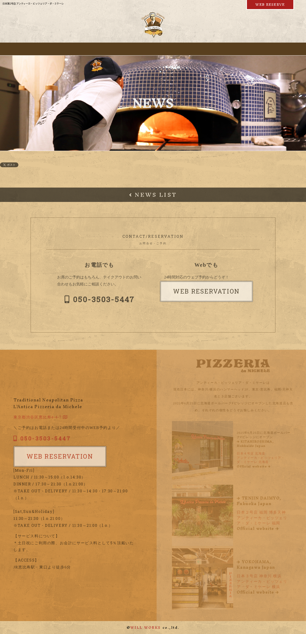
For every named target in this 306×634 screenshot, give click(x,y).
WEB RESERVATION (206, 293)
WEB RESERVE (270, 4)
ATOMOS (142, 48)
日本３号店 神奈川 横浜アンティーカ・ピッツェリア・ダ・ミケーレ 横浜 (264, 577)
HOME (63, 48)
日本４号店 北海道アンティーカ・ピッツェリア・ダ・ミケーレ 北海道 (264, 454)
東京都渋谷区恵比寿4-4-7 (39, 417)
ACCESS (242, 48)
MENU (86, 48)
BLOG (195, 48)
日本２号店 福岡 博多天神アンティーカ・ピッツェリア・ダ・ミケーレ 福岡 (264, 513)
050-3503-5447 (99, 300)
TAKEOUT (113, 48)
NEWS (218, 48)
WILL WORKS (145, 627)
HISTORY (170, 48)
